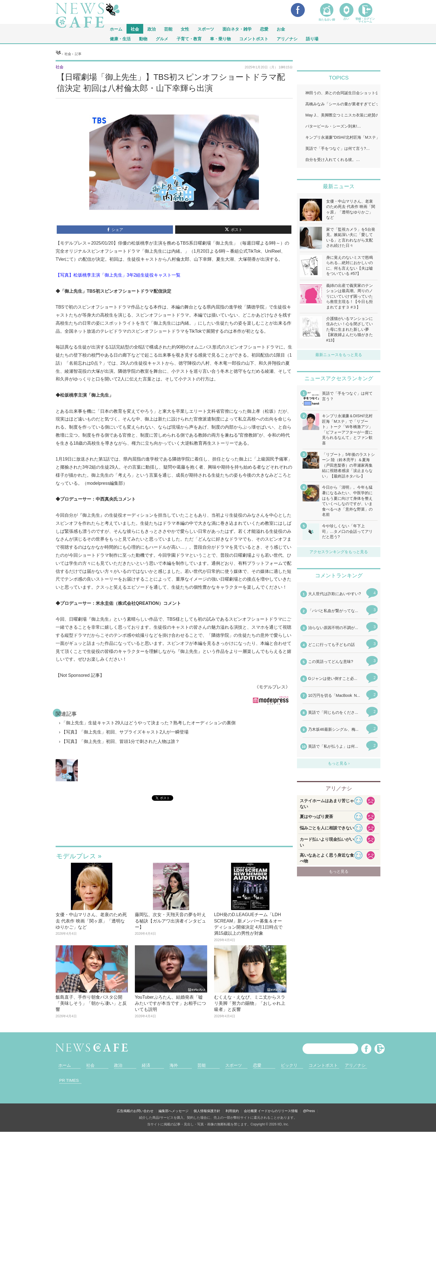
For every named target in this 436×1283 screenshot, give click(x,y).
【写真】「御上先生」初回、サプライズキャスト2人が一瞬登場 (125, 732)
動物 (143, 38)
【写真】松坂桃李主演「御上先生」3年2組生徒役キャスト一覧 (118, 275)
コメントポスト (253, 38)
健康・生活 (120, 38)
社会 (135, 29)
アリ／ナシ (287, 38)
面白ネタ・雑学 (237, 29)
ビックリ (289, 1065)
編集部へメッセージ (173, 1111)
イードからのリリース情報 (278, 1111)
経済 (146, 1065)
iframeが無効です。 (338, 673)
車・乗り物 (220, 38)
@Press (309, 1111)
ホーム (64, 1065)
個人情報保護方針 (207, 1111)
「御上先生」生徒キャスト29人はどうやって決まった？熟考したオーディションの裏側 (148, 722)
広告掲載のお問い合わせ (135, 1111)
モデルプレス (76, 856)
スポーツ (205, 29)
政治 (151, 29)
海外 (174, 1065)
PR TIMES (69, 1080)
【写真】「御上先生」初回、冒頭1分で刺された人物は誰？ (120, 741)
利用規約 (232, 1111)
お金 (281, 29)
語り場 (312, 38)
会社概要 (250, 1111)
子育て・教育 (189, 38)
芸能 (168, 29)
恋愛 (264, 29)
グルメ (162, 38)
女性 (185, 29)
